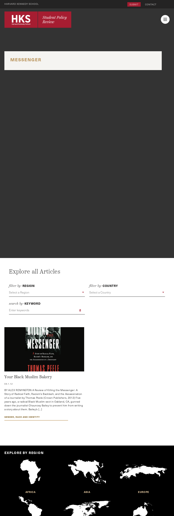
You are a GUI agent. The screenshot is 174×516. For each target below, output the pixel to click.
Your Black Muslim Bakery (28, 376)
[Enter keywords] (47, 310)
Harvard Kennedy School (21, 3)
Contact (150, 4)
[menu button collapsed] (165, 19)
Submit (134, 4)
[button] (47, 292)
